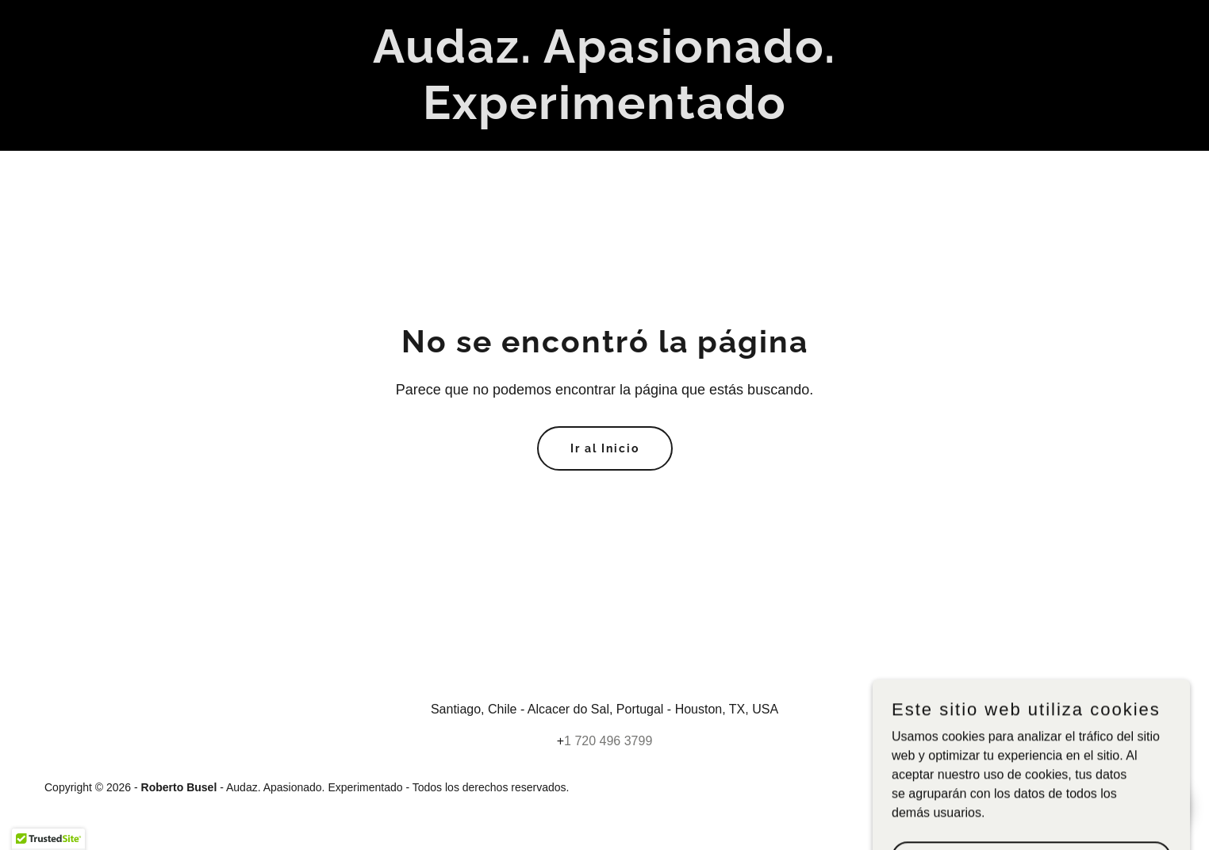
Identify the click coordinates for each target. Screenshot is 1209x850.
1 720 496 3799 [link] (608, 741)
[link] (604, 114)
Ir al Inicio (604, 448)
